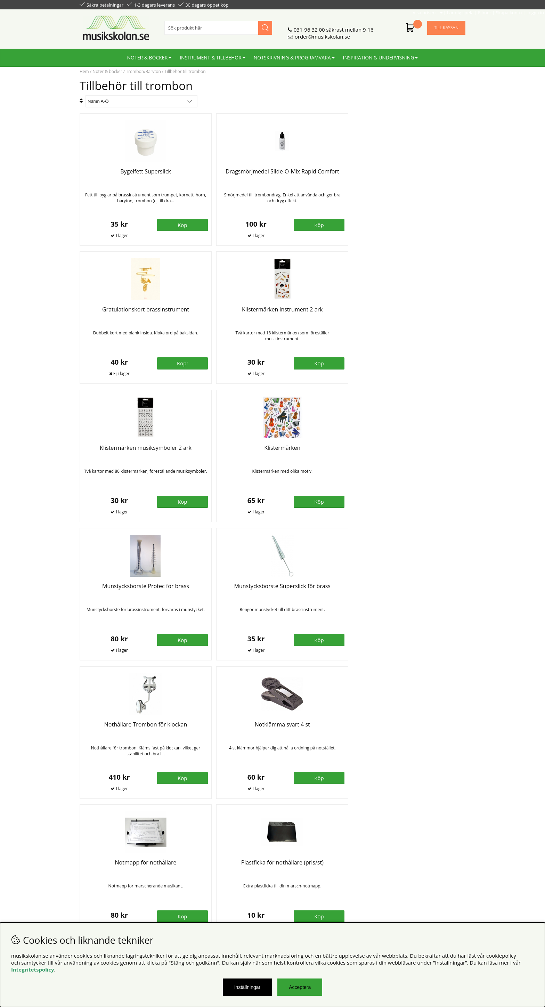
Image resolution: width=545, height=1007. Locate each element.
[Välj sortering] (141, 101)
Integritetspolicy (32, 969)
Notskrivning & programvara (292, 54)
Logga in (455, 4)
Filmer (405, 4)
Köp (247, 362)
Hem (84, 71)
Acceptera (300, 987)
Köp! (344, 224)
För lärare (189, 885)
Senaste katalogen (200, 871)
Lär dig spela (380, 4)
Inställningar (247, 987)
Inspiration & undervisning (378, 54)
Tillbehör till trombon (184, 71)
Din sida (89, 878)
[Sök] (218, 25)
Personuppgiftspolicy (105, 871)
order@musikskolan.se (322, 33)
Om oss (187, 864)
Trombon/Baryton (143, 71)
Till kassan (446, 25)
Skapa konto (429, 4)
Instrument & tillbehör (211, 54)
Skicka (452, 895)
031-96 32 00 (309, 26)
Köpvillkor (92, 864)
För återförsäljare (199, 878)
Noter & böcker (147, 54)
